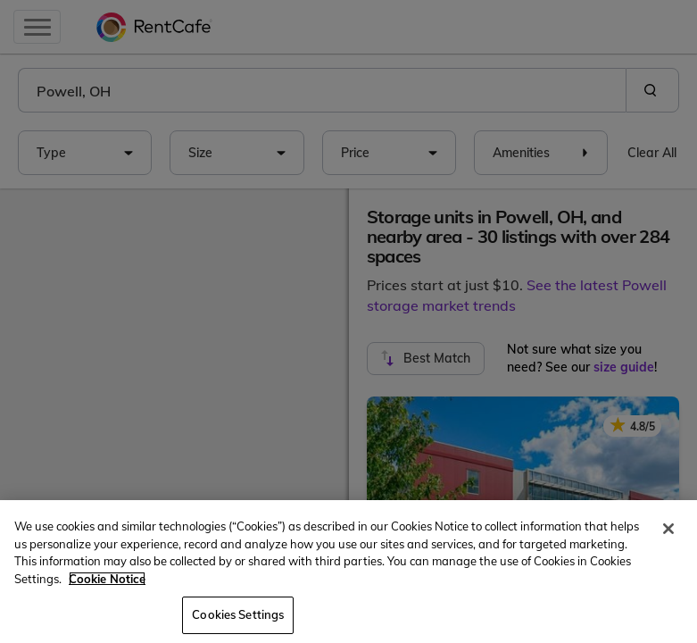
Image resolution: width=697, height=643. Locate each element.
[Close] (668, 528)
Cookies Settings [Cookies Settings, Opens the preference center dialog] (238, 614)
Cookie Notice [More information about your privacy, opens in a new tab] (107, 579)
